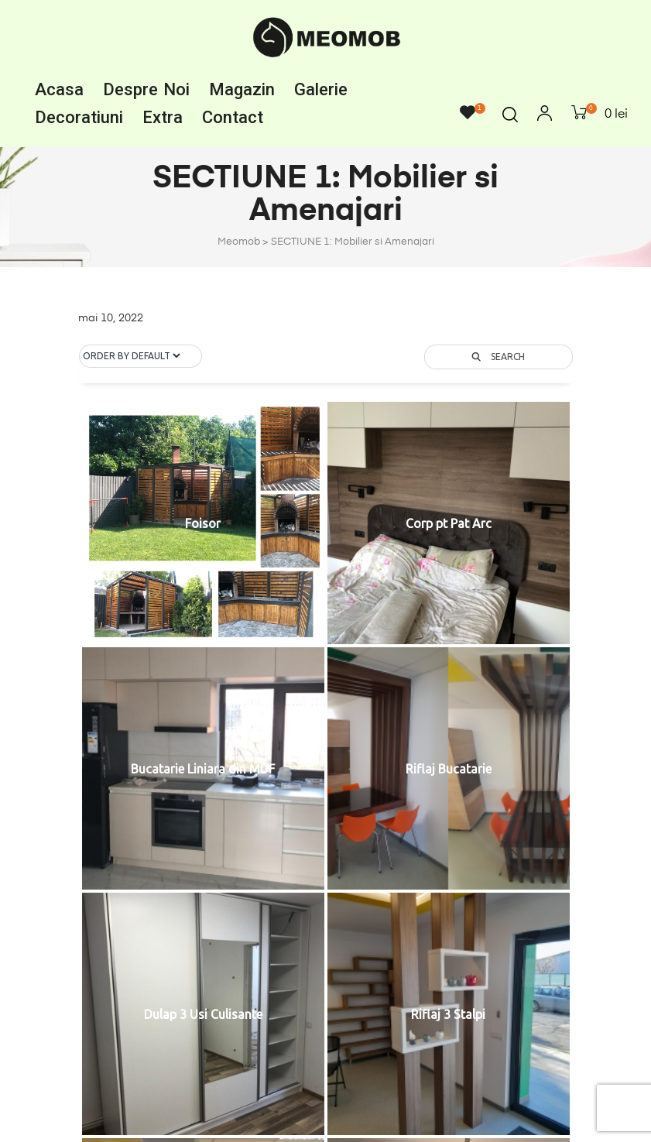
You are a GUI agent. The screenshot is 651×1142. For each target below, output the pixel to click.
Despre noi (146, 89)
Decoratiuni (79, 117)
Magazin (242, 89)
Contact (232, 117)
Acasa (59, 89)
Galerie (321, 89)
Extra (162, 117)
